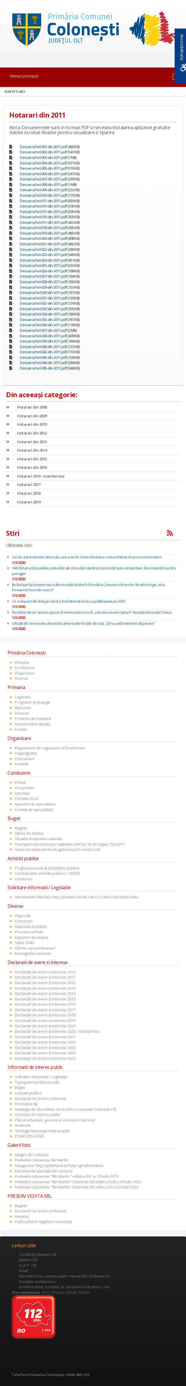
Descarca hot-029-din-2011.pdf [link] (43, 287)
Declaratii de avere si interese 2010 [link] (45, 972)
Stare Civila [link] (24, 942)
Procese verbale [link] (29, 931)
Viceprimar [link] (24, 787)
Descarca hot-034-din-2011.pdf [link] (43, 314)
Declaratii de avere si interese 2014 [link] (45, 993)
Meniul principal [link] (24, 76)
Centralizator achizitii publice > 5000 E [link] (47, 873)
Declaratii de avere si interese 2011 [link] (45, 977)
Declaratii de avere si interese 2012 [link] (45, 982)
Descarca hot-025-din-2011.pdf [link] (43, 265)
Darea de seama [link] (29, 833)
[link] (93, 30)
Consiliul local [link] (26, 798)
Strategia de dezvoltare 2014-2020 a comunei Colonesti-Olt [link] (65, 1109)
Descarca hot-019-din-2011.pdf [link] (43, 233)
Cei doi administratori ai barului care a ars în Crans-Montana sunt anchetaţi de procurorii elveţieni (87, 557)
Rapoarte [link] (23, 707)
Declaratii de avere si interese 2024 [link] (45, 1052)
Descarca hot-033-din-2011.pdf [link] (43, 308)
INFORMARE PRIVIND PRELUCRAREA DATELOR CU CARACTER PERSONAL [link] (77, 897)
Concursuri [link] (24, 758)
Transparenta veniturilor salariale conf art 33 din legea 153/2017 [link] (69, 844)
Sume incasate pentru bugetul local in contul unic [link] (58, 849)
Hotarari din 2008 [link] (26, 407)
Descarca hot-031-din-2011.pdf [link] (43, 298)
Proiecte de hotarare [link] (33, 718)
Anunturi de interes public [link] (37, 1114)
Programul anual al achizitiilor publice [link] (47, 868)
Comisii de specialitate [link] (34, 809)
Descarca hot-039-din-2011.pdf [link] (43, 341)
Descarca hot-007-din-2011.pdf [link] (43, 179)
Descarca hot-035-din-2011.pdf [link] (43, 319)
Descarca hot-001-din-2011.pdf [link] (43, 146)
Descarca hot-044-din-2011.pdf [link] (43, 362)
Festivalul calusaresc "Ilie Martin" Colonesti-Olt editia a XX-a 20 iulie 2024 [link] (76, 1187)
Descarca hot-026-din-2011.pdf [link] (43, 271)
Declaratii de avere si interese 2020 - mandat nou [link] (57, 1031)
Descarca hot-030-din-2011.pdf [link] (43, 292)
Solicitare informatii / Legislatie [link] (41, 1076)
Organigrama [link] (26, 753)
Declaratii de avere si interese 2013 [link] (45, 988)
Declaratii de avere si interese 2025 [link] (45, 1058)
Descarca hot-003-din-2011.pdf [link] (43, 157)
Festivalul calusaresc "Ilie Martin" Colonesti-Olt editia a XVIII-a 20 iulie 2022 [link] (78, 1181)
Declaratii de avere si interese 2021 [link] (45, 1036)
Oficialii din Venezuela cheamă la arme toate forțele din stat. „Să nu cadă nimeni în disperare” (83, 623)
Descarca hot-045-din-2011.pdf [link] (43, 368)
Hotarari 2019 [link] (23, 502)
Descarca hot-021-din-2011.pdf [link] (43, 243)
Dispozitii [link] (23, 915)
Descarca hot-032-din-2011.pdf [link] (43, 303)
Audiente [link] (23, 1125)
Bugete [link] (21, 827)
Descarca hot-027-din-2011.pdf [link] (43, 276)
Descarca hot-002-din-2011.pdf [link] (43, 152)
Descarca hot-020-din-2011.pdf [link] (43, 238)
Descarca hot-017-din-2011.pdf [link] (43, 222)
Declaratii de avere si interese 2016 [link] (45, 1004)
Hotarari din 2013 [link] (26, 441)
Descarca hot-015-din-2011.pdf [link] (43, 211)
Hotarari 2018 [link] (23, 493)
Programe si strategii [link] (32, 702)
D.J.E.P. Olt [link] (27, 1265)
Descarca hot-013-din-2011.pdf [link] (43, 206)
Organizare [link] (24, 673)
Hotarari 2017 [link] (23, 484)
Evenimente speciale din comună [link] (44, 1171)
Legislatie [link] (23, 697)
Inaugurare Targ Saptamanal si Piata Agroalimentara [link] (59, 1165)
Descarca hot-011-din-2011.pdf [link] (43, 200)
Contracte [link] (23, 878)
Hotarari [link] (22, 713)
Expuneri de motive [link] (31, 937)
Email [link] (23, 1270)
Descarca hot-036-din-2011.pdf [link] (43, 324)
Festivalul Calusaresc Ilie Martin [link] (41, 1160)
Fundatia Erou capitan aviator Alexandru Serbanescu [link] (64, 1276)
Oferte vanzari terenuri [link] (35, 948)
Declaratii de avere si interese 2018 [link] (45, 1015)
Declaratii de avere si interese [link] (40, 1098)
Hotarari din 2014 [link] (26, 450)
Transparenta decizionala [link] (37, 1082)
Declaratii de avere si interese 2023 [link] (45, 1047)
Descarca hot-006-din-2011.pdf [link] (43, 173)
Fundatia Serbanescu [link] (37, 1281)
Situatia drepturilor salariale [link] (39, 838)
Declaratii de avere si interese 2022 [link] (45, 1042)
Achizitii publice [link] (28, 1093)
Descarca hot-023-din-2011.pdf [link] (43, 254)
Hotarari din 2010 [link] (26, 424)
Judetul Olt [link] (28, 1259)
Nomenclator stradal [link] (32, 724)
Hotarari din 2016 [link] (26, 467)
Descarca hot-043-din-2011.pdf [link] (43, 357)
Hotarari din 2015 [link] (26, 459)
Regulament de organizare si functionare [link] (50, 747)
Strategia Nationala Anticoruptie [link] (42, 1130)
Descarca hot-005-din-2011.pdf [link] (43, 168)
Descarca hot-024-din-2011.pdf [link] (43, 260)
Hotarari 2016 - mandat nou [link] (35, 476)
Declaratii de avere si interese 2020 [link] (45, 1025)
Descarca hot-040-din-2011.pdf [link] (43, 346)
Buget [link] (20, 1087)
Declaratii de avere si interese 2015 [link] (45, 999)
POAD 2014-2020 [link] (29, 1136)
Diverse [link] (21, 678)
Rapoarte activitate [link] (31, 926)
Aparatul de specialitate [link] (35, 804)
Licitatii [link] (21, 729)
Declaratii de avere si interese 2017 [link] (45, 1009)
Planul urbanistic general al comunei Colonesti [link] (55, 1120)
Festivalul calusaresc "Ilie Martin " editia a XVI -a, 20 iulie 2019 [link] (66, 1176)
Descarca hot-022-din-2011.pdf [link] (43, 249)
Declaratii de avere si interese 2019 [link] (45, 1020)
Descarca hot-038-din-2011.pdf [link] (43, 335)
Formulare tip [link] (26, 1103)
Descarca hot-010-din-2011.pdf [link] (43, 195)
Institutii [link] (21, 763)
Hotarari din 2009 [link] (26, 415)
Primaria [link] (22, 662)
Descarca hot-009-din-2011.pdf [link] (43, 189)
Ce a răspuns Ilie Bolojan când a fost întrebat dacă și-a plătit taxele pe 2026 (68, 601)
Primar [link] (20, 782)
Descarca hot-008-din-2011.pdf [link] (43, 184)
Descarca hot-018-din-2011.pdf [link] (43, 227)
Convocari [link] (23, 921)
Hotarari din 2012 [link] (26, 433)
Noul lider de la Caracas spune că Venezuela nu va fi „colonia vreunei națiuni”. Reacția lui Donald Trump (91, 612)
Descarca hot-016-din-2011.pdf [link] (43, 216)
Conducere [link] (25, 667)
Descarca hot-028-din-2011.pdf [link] (43, 281)
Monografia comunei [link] (33, 953)
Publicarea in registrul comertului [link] (43, 1221)
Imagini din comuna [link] (31, 1154)
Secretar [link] (22, 793)
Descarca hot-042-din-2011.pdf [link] (43, 351)
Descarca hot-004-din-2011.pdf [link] (43, 163)
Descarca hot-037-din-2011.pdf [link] (43, 330)
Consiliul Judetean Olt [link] (37, 1254)
